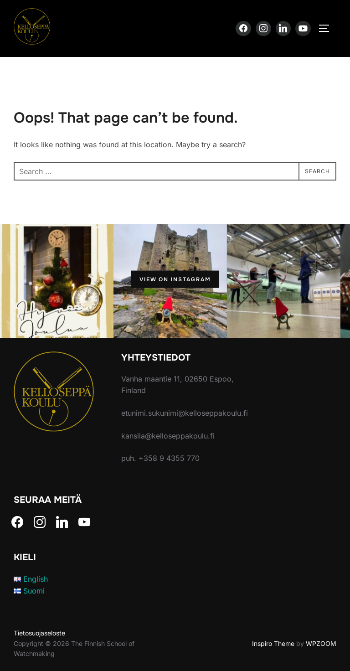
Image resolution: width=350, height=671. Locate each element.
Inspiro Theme (273, 643)
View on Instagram (175, 279)
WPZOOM (321, 643)
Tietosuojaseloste (39, 633)
